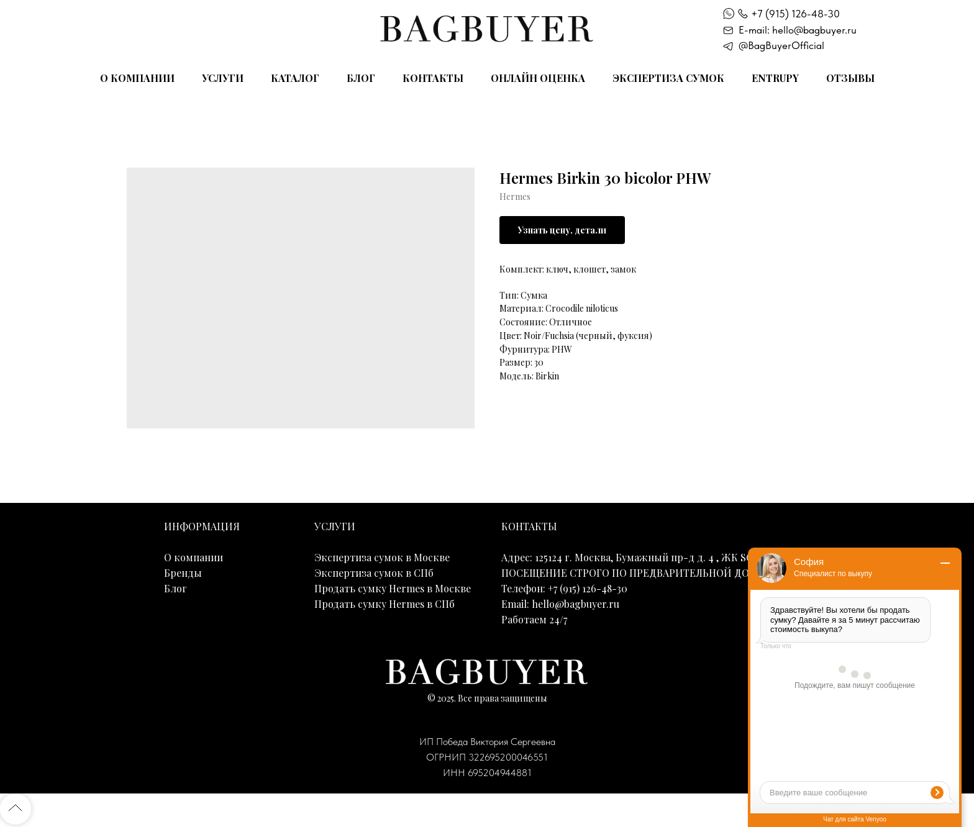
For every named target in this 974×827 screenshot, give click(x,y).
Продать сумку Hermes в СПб (384, 603)
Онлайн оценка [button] (538, 77)
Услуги (223, 77)
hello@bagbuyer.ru (575, 603)
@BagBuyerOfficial (781, 45)
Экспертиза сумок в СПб (374, 572)
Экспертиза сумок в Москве (382, 557)
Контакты (433, 77)
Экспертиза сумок (668, 77)
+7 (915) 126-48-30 (795, 13)
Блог (361, 77)
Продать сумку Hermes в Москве (392, 588)
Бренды (183, 572)
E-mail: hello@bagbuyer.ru (798, 30)
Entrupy (775, 77)
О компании (137, 77)
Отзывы (850, 77)
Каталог (295, 77)
